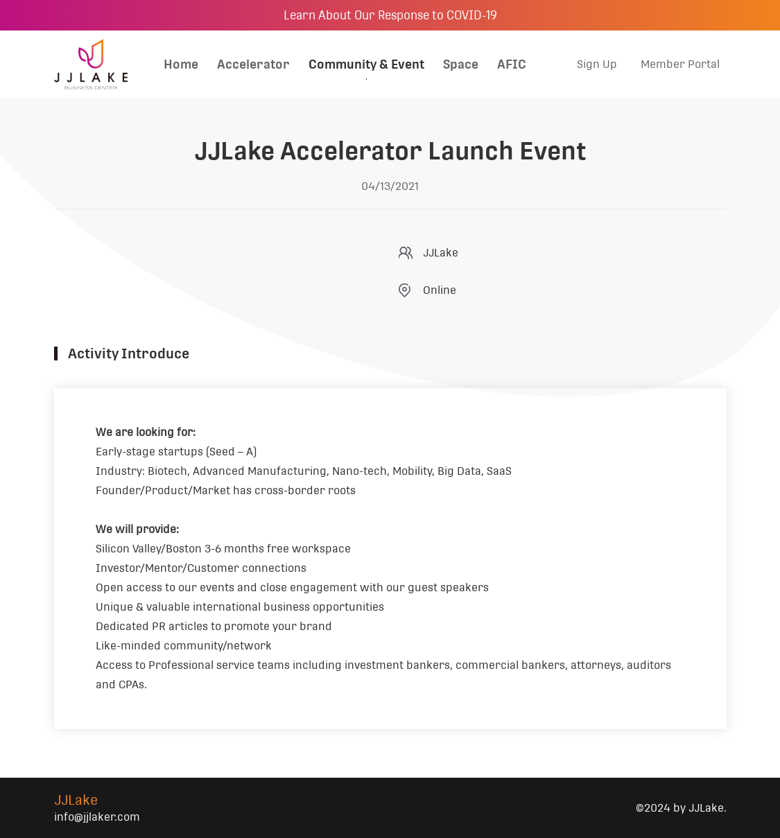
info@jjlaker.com (97, 816)
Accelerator (253, 64)
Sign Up (597, 64)
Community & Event (366, 64)
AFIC (511, 64)
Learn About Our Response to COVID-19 (390, 15)
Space (460, 64)
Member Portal (680, 64)
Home (181, 64)
